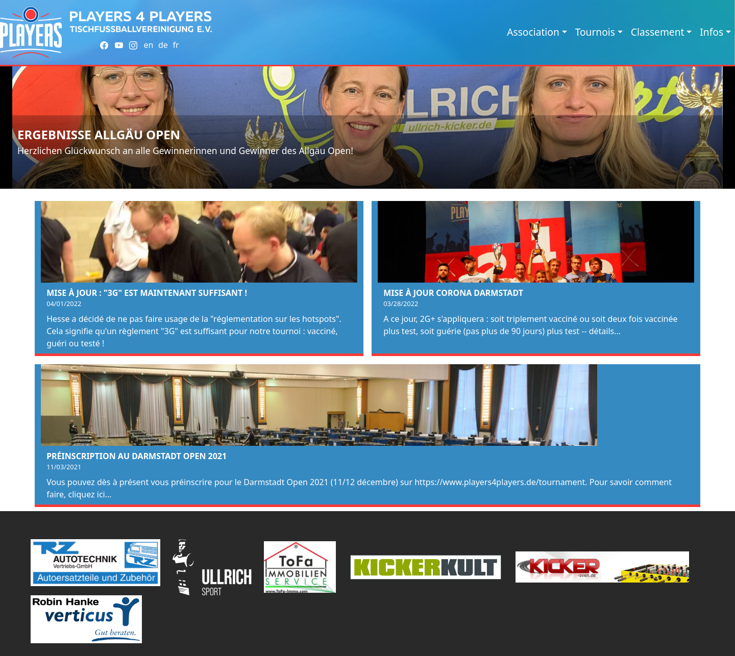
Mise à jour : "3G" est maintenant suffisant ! (146, 292)
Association (533, 32)
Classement (657, 32)
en (148, 45)
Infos (711, 32)
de (163, 45)
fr (176, 45)
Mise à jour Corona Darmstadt (453, 292)
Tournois (595, 32)
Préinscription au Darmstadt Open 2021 (136, 456)
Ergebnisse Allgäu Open (98, 134)
